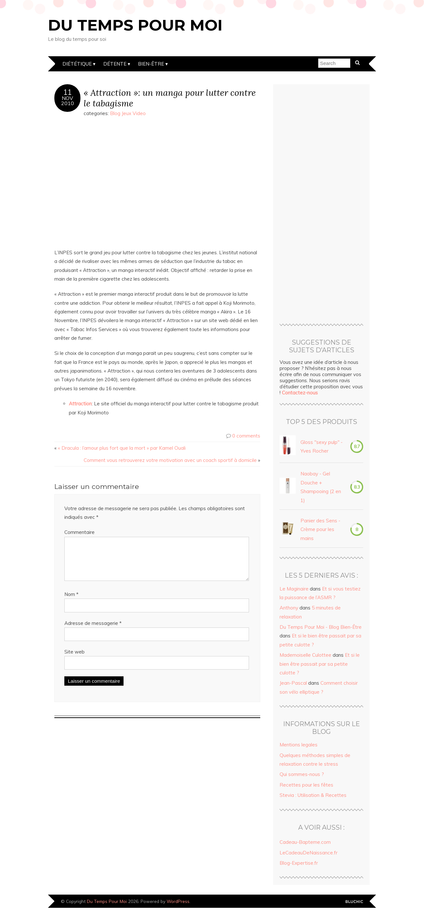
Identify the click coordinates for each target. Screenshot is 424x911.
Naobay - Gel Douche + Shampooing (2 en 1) (320, 487)
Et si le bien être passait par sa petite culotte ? (320, 664)
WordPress (178, 901)
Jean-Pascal (293, 683)
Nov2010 (67, 100)
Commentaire (79, 532)
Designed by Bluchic (354, 902)
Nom (71, 602)
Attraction (80, 404)
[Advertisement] (321, 204)
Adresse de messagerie (93, 631)
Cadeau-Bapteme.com (305, 842)
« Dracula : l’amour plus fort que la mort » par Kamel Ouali (122, 448)
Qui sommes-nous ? (302, 774)
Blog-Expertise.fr (299, 863)
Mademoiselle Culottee (305, 655)
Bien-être (151, 64)
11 (67, 92)
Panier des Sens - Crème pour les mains (320, 529)
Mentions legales (299, 745)
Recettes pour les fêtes (306, 785)
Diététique (77, 64)
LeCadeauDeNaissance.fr (308, 853)
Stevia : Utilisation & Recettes (313, 795)
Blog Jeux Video (128, 113)
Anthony (289, 608)
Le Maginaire (294, 589)
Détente (114, 64)
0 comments (246, 436)
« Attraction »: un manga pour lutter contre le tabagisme (170, 98)
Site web (74, 659)
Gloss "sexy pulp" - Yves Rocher (321, 446)
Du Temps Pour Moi (135, 25)
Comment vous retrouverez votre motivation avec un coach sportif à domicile (170, 460)
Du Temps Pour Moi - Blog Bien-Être (321, 627)
